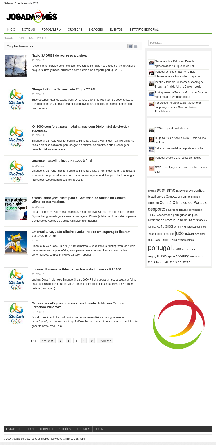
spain (171, 256)
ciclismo (153, 202)
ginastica (190, 226)
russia (162, 256)
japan (151, 233)
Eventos (116, 29)
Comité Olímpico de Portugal (183, 202)
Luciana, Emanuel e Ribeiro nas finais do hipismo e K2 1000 (76, 269)
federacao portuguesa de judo (178, 215)
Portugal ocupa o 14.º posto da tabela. (178, 157)
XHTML (67, 438)
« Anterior (47, 340)
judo (179, 233)
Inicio (11, 29)
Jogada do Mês (37, 16)
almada (152, 190)
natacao (154, 239)
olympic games (186, 240)
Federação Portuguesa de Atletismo (175, 220)
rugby (152, 256)
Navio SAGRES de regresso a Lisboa (59, 55)
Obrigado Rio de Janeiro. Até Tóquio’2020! (63, 89)
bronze (161, 196)
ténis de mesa (180, 262)
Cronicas (75, 29)
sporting (182, 256)
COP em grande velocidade (171, 128)
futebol (167, 226)
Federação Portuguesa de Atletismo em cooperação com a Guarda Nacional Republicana (178, 107)
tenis (151, 262)
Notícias (28, 29)
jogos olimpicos (164, 233)
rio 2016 (176, 249)
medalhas (200, 233)
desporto (156, 209)
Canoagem (174, 196)
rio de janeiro (189, 249)
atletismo (165, 190)
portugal (160, 247)
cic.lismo (195, 196)
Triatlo (165, 262)
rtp (199, 249)
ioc (204, 226)
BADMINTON (184, 190)
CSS (76, 438)
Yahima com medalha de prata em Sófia (179, 148)
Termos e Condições (55, 429)
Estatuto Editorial (144, 29)
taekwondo (196, 256)
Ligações (96, 29)
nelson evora (169, 239)
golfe (199, 226)
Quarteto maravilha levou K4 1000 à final (62, 160)
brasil (152, 196)
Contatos (82, 429)
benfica (199, 190)
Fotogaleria (51, 29)
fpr (149, 226)
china (186, 196)
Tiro (158, 262)
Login (99, 429)
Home (21, 38)
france (156, 226)
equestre (170, 209)
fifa (205, 220)
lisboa (189, 233)
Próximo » (105, 340)
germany (178, 226)
